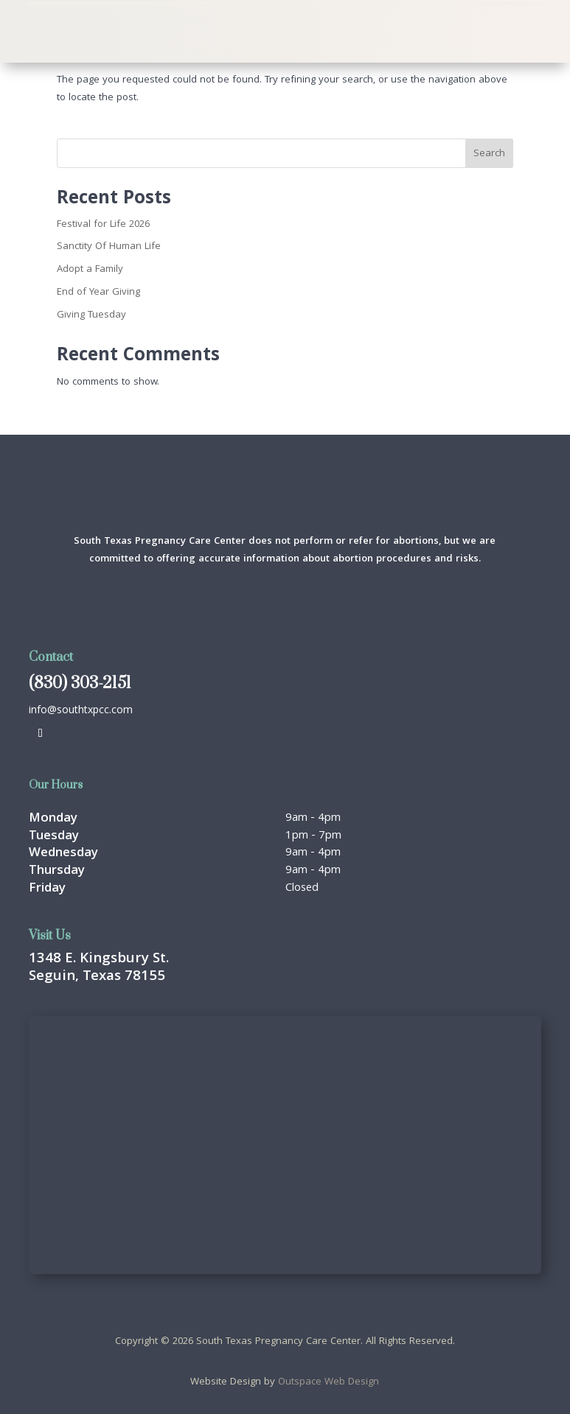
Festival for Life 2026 (103, 225)
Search (489, 154)
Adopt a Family (90, 270)
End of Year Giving (98, 292)
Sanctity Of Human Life (109, 247)
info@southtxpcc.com (81, 711)
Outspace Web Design (328, 1382)
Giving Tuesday (91, 315)
